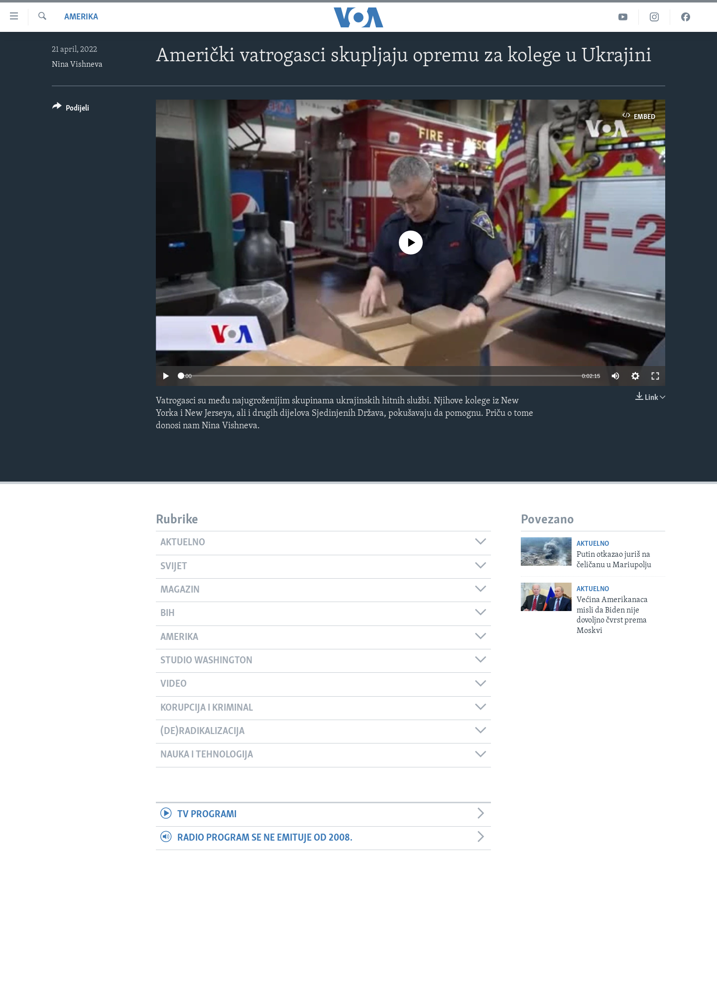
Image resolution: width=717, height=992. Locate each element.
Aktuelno (593, 544)
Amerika (81, 17)
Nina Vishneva (77, 65)
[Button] (70, 110)
